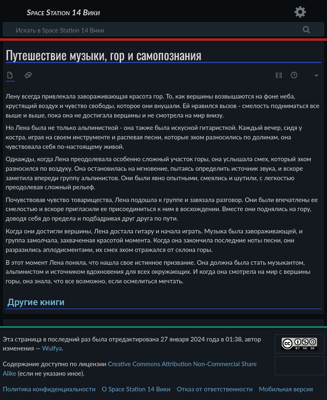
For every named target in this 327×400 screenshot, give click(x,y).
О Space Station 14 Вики (136, 389)
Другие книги (36, 302)
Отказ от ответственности (214, 389)
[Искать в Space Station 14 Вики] (163, 29)
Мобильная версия (286, 389)
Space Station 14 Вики (63, 12)
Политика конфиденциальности (49, 389)
